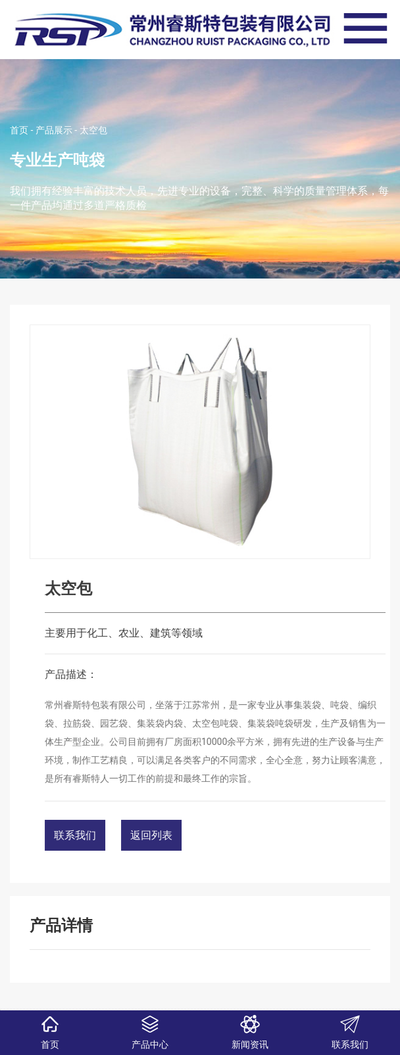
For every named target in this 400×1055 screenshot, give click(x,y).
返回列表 (199, 835)
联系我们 (123, 835)
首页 (19, 130)
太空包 (93, 130)
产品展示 (54, 130)
